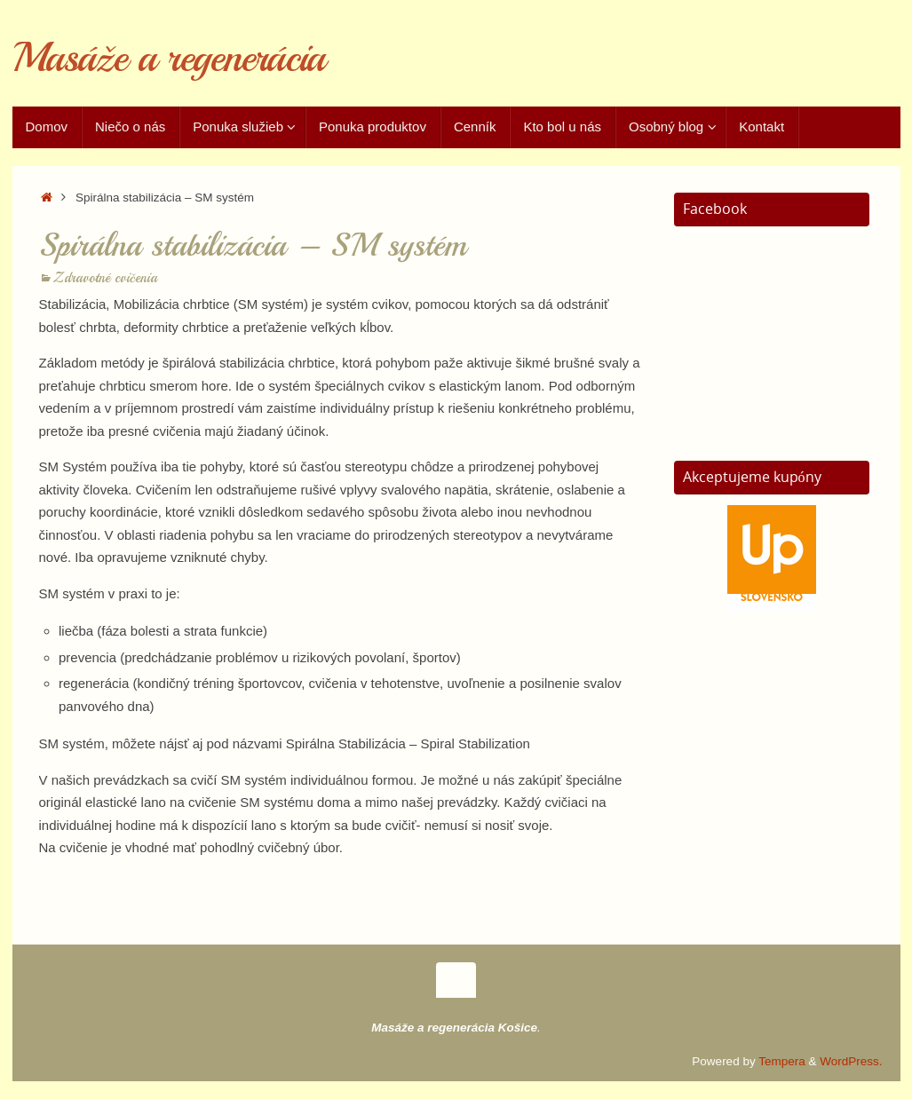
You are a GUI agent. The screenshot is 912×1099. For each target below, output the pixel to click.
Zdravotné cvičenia (105, 278)
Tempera (781, 1061)
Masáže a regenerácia (168, 58)
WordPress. (851, 1061)
